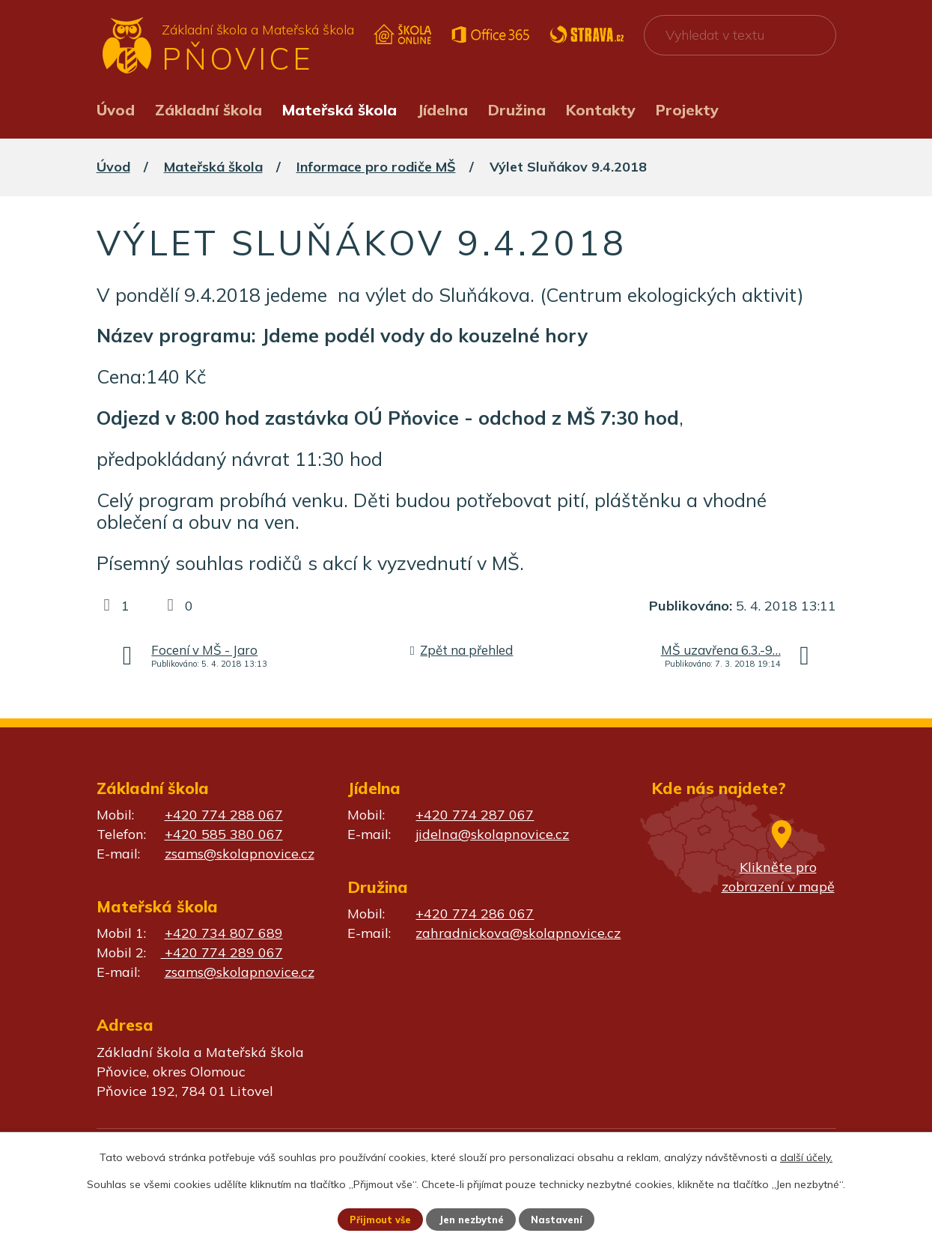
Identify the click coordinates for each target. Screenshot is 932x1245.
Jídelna (442, 109)
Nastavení (563, 1219)
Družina (517, 109)
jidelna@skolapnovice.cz (492, 834)
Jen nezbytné (472, 1219)
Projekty (687, 109)
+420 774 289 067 (222, 952)
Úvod (116, 109)
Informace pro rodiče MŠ (376, 166)
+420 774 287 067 (474, 814)
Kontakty (601, 109)
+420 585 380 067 (224, 834)
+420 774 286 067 (474, 913)
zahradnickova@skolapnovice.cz (518, 933)
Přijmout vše (375, 1219)
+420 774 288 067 (224, 814)
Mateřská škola (339, 109)
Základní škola (208, 109)
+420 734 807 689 (224, 933)
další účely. (806, 1156)
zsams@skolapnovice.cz (239, 853)
